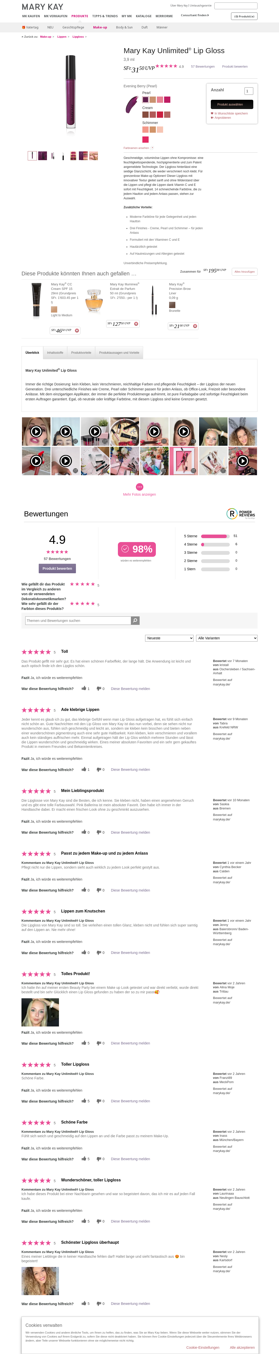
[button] (40, 1012)
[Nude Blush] (167, 115)
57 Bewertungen (203, 66)
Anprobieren (223, 117)
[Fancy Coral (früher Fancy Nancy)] (145, 130)
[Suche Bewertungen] (135, 620)
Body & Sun (124, 27)
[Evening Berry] (70, 96)
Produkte (79, 16)
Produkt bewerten (235, 66)
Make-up (100, 27)
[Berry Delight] (167, 100)
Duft (145, 27)
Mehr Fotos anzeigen (139, 489)
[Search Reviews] (82, 620)
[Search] (236, 5)
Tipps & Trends (105, 16)
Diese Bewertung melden (130, 689)
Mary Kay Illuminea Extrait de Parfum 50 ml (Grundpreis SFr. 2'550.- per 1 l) (124, 291)
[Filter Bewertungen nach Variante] (227, 638)
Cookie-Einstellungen (202, 1348)
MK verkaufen (55, 16)
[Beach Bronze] (153, 130)
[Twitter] (84, 688)
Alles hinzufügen (245, 271)
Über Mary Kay (179, 5)
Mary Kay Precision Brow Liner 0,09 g (180, 291)
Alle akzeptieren (242, 1348)
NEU (50, 27)
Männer (162, 27)
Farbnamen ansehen (136, 147)
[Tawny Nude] (145, 115)
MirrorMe (164, 16)
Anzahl (217, 90)
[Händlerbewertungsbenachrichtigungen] (99, 688)
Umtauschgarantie (201, 5)
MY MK (127, 16)
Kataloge (144, 16)
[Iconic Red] (160, 115)
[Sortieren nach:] (169, 638)
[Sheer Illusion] (160, 130)
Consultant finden (194, 15)
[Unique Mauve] (153, 115)
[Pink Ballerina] (160, 100)
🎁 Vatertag (30, 27)
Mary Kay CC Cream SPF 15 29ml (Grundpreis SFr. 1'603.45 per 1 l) (64, 293)
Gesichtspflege (73, 27)
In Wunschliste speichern (231, 113)
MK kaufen (31, 16)
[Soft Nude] (153, 100)
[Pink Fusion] (145, 140)
